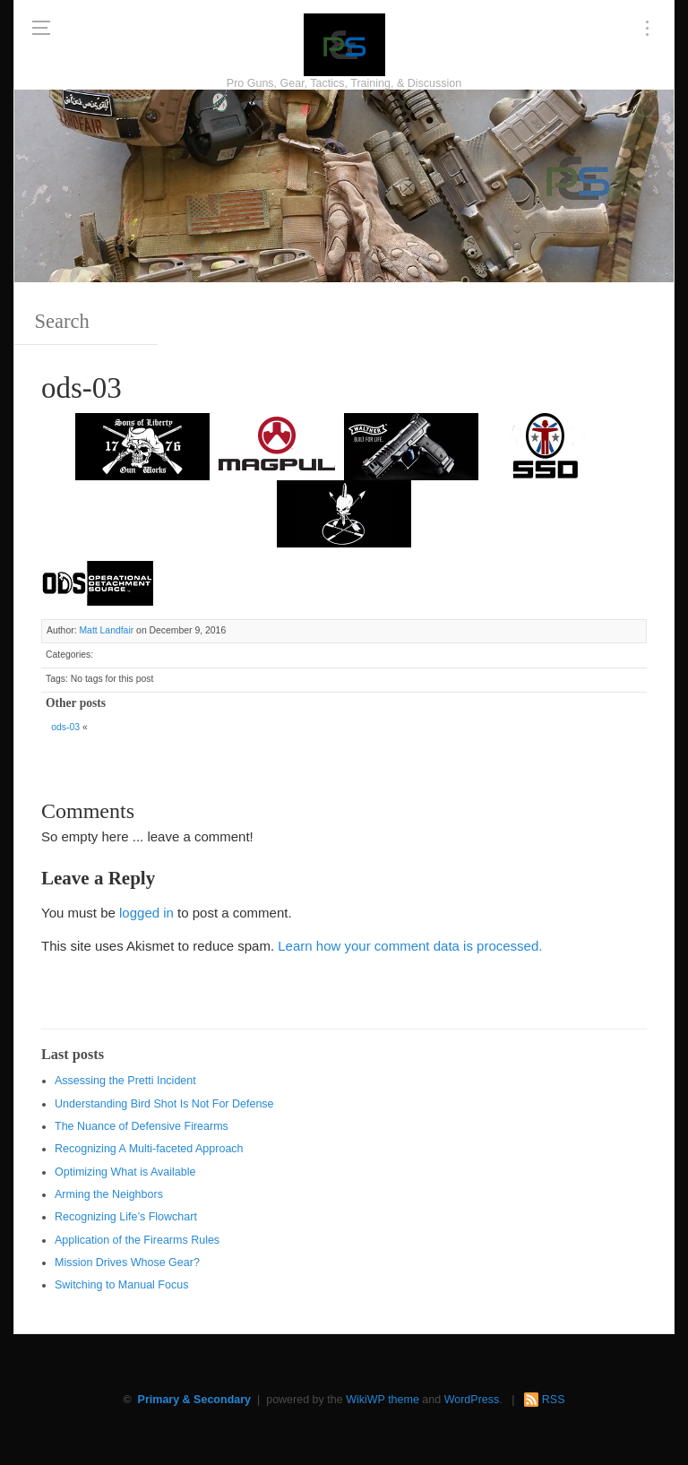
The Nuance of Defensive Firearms (141, 1126)
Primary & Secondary (194, 1399)
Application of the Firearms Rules (137, 1240)
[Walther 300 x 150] (411, 444)
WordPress (472, 1399)
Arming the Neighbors (109, 1194)
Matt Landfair (106, 630)
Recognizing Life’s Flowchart (126, 1217)
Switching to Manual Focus (121, 1285)
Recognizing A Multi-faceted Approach (149, 1148)
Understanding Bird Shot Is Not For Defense (164, 1104)
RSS (553, 1399)
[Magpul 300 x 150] (277, 444)
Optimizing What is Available (125, 1172)
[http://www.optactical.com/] (344, 512)
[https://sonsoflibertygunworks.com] (142, 444)
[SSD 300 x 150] (545, 444)
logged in (146, 912)
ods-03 (65, 727)
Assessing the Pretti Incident (125, 1080)
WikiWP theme (382, 1399)
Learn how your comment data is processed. (410, 945)
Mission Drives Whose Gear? (127, 1262)
